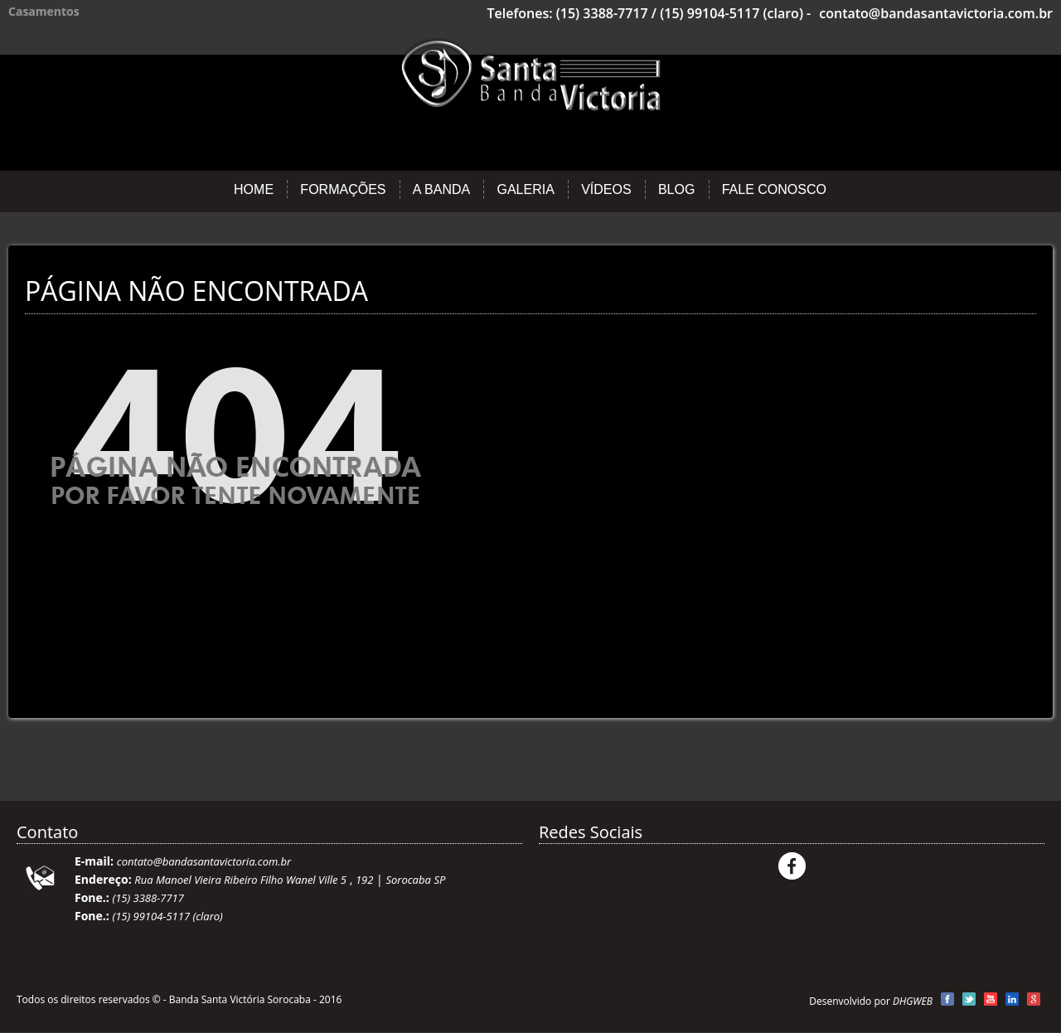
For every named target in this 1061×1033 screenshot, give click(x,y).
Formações (342, 189)
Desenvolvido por (871, 1001)
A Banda (441, 189)
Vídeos (606, 189)
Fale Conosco (774, 189)
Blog (676, 189)
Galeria (525, 189)
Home (254, 189)
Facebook (792, 866)
